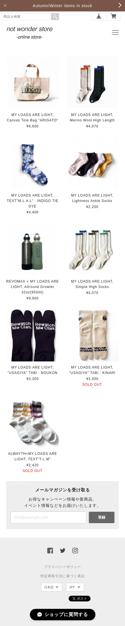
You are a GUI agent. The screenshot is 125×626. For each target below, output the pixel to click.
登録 (101, 517)
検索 (55, 16)
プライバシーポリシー (62, 567)
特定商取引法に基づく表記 (62, 576)
